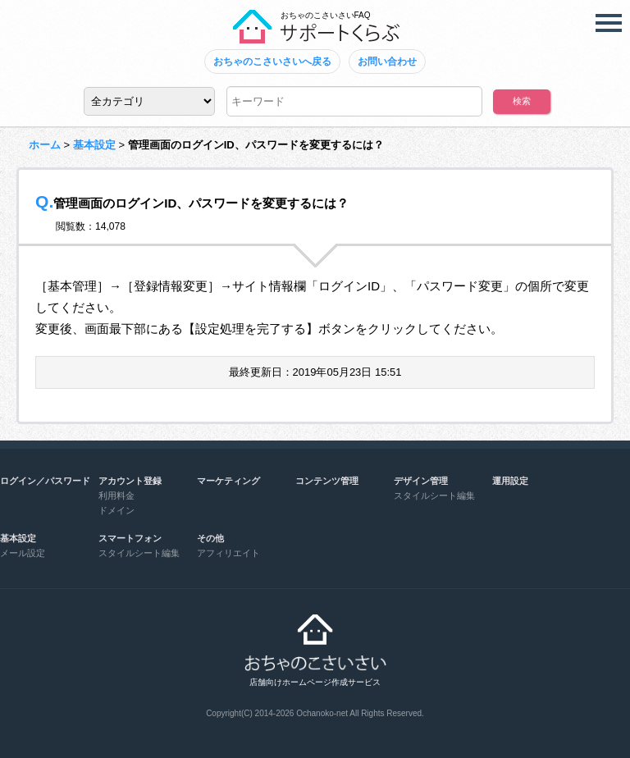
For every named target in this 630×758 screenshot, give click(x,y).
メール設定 (22, 553)
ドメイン (116, 510)
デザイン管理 (421, 481)
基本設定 (94, 145)
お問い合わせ (387, 61)
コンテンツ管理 (326, 481)
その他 (210, 538)
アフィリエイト (228, 553)
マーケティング (228, 481)
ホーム (45, 145)
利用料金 (116, 495)
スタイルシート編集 (434, 495)
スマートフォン (130, 538)
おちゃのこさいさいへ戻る (272, 61)
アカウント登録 (130, 481)
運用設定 (510, 481)
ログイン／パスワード (45, 481)
